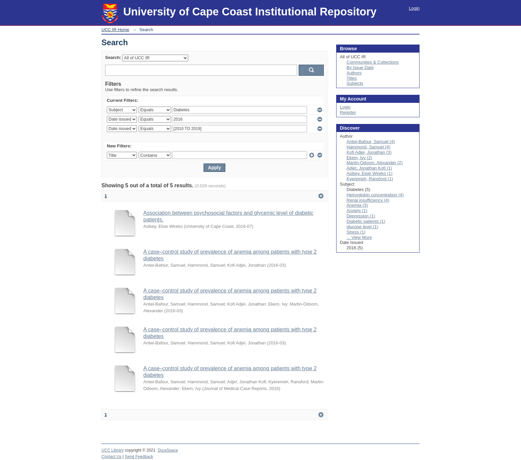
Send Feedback (139, 456)
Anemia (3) (357, 205)
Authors (354, 72)
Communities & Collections (372, 62)
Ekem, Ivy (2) (359, 157)
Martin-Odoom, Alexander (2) (375, 162)
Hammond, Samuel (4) (368, 146)
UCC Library (112, 450)
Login (414, 8)
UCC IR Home (115, 29)
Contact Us (111, 456)
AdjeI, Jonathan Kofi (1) (369, 168)
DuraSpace (168, 450)
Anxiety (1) (357, 210)
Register (348, 112)
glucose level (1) (362, 226)
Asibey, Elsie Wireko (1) (369, 173)
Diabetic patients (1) (366, 221)
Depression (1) (361, 215)
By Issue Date (360, 67)
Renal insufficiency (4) (368, 200)
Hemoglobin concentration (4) (375, 194)
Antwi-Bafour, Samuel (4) (371, 141)
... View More (359, 237)
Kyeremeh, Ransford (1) (370, 178)
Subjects (355, 83)
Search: (113, 57)
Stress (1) (356, 232)
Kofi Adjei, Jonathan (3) (369, 152)
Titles (352, 78)
